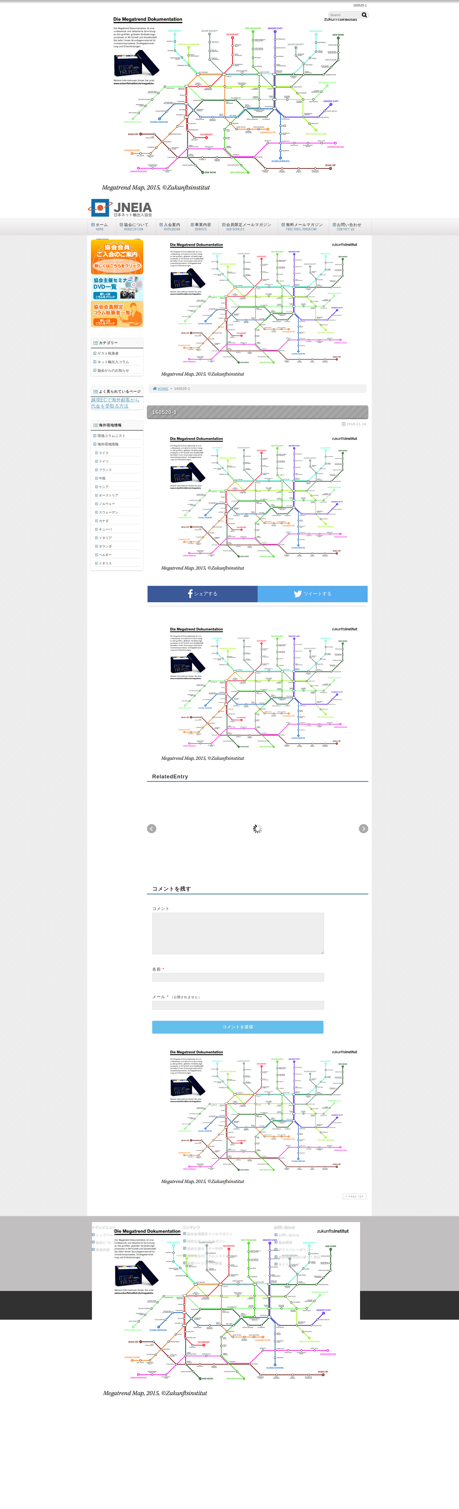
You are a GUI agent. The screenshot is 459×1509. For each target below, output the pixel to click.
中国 (102, 478)
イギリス (105, 563)
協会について (137, 227)
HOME (160, 388)
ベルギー (105, 555)
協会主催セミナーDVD (202, 1255)
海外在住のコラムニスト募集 (207, 1262)
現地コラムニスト (111, 436)
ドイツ (104, 461)
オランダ (105, 546)
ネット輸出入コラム (113, 362)
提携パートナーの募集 (202, 1270)
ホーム (103, 227)
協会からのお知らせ (113, 370)
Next (363, 828)
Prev (151, 828)
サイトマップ (286, 1271)
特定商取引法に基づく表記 (297, 1263)
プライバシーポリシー (293, 1256)
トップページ (104, 1241)
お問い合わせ (351, 227)
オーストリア (108, 495)
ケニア (104, 487)
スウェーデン (108, 512)
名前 (156, 976)
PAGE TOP (354, 1203)
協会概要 (283, 1249)
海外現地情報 (108, 444)
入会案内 (173, 227)
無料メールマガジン (305, 227)
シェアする (202, 594)
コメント (161, 908)
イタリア (105, 538)
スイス (104, 453)
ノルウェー (107, 504)
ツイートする (313, 594)
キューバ (105, 529)
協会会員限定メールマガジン (207, 1240)
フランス (105, 470)
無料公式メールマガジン (204, 1248)
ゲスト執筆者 (108, 353)
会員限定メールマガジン (249, 227)
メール (158, 1003)
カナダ (104, 521)
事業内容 (204, 227)
